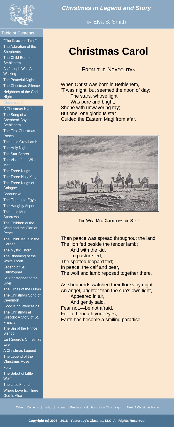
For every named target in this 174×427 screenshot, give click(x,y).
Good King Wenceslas (21, 306)
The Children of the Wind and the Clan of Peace (20, 228)
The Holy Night (15, 148)
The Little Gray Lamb (20, 142)
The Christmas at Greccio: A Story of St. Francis (21, 317)
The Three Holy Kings (20, 177)
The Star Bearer (16, 154)
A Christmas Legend (19, 350)
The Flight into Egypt (20, 200)
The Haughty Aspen (19, 206)
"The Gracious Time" (20, 41)
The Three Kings (16, 171)
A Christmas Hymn (18, 109)
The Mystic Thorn (17, 250)
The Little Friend (16, 384)
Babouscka (12, 194)
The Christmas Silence (21, 86)
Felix (7, 367)
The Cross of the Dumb (22, 289)
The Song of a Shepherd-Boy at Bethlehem (17, 120)
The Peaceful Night (18, 80)
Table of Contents (17, 33)
